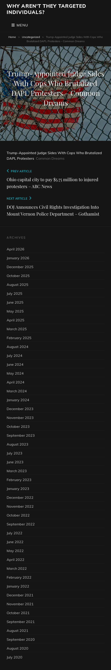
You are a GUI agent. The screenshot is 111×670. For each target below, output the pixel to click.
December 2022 (20, 497)
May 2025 (15, 311)
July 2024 (14, 355)
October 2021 (18, 613)
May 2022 (15, 550)
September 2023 (21, 435)
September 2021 (21, 621)
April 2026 (15, 249)
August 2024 (17, 346)
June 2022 (15, 542)
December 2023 (20, 409)
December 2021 (20, 595)
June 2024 (15, 364)
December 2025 (20, 267)
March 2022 (17, 568)
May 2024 (15, 373)
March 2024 (17, 391)
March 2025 (17, 329)
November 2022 (20, 506)
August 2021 (17, 630)
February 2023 (19, 479)
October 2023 (18, 426)
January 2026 (18, 258)
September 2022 (21, 524)
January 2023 (18, 488)
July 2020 (14, 657)
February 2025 (19, 338)
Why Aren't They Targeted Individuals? (46, 9)
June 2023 (15, 462)
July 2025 (14, 293)
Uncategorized (31, 37)
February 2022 (19, 577)
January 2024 (18, 400)
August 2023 (17, 444)
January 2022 (18, 586)
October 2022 (18, 515)
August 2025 (17, 284)
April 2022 (15, 559)
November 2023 (20, 417)
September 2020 (21, 639)
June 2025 (15, 302)
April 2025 (15, 320)
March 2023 (17, 471)
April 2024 (15, 382)
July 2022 (14, 533)
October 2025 (18, 275)
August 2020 (17, 648)
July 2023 (14, 453)
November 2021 (20, 604)
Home (12, 37)
